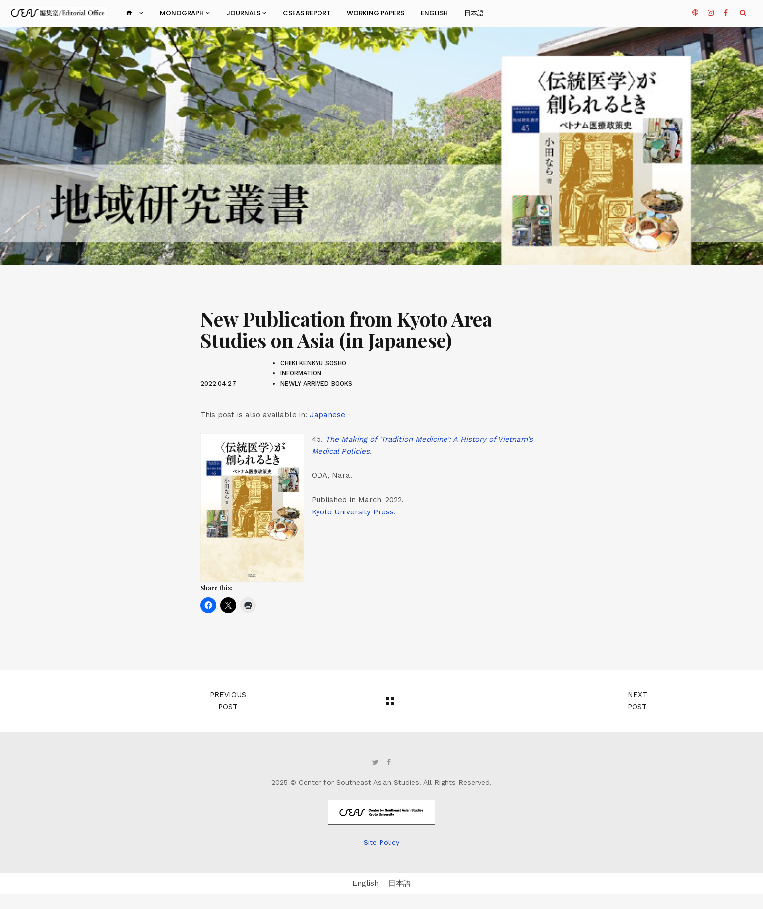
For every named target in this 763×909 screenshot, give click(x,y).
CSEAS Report (306, 13)
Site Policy (381, 842)
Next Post (637, 700)
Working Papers (375, 13)
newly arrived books (316, 383)
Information (301, 373)
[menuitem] (327, 415)
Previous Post (228, 700)
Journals (246, 13)
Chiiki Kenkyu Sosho (313, 363)
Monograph (185, 13)
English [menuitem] (365, 883)
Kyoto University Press (353, 512)
